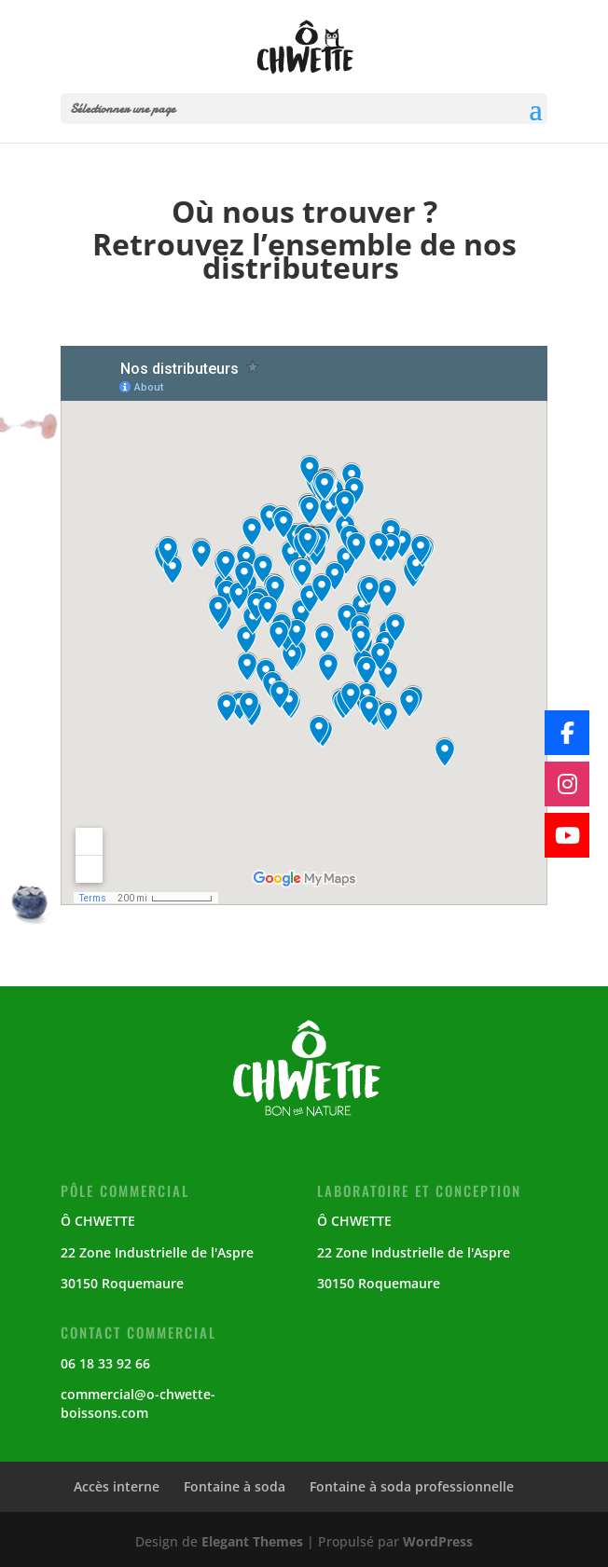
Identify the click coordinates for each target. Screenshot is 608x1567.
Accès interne (116, 1486)
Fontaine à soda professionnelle (412, 1486)
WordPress (438, 1541)
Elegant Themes (252, 1541)
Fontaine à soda (234, 1486)
